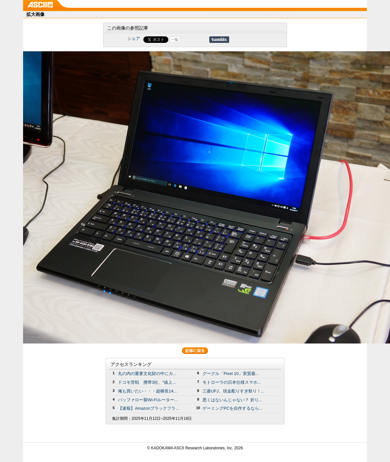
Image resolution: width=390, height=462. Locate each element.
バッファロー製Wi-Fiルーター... (148, 399)
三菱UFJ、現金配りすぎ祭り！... (233, 391)
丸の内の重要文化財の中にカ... (147, 373)
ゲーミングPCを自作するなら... (232, 408)
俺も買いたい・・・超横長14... (147, 391)
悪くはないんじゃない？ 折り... (232, 399)
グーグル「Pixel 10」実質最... (230, 373)
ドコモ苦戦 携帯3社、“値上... (147, 382)
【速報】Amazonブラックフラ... (148, 408)
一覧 (174, 40)
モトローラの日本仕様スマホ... (231, 382)
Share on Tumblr (219, 39)
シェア (133, 38)
